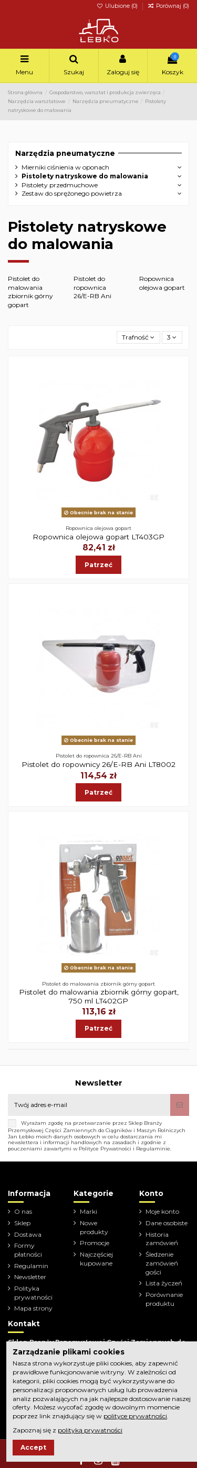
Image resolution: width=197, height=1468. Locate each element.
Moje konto (162, 1211)
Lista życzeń (164, 1283)
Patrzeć (98, 565)
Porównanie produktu (164, 1299)
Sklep (22, 1223)
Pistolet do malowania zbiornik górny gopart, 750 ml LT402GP (99, 996)
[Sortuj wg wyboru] (138, 337)
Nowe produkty (94, 1227)
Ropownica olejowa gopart (162, 283)
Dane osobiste (167, 1223)
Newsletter (30, 1277)
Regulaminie (153, 1148)
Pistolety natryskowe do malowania (85, 176)
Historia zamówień (162, 1238)
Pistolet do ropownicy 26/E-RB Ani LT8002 (98, 764)
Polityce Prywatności (105, 1148)
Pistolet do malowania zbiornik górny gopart (30, 292)
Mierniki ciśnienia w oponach (65, 167)
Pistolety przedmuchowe (60, 185)
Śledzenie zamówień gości (162, 1263)
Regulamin (31, 1266)
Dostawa (28, 1234)
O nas (23, 1211)
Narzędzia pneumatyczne (65, 153)
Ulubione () (118, 6)
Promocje (94, 1243)
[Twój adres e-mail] (89, 1105)
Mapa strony (33, 1308)
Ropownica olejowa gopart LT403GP (98, 537)
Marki (88, 1211)
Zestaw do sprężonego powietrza (72, 193)
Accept (33, 1447)
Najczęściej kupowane (96, 1258)
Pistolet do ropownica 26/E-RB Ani (92, 287)
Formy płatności (28, 1249)
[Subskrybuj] (179, 1105)
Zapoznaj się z (67, 1430)
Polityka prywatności (33, 1292)
